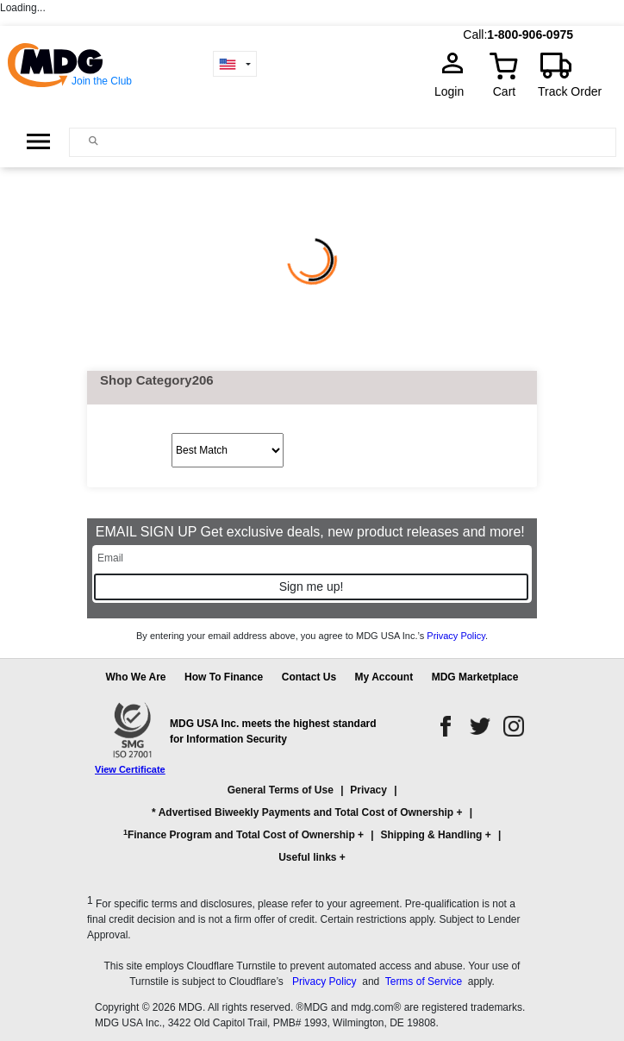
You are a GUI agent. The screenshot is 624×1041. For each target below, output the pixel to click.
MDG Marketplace (475, 677)
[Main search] (93, 141)
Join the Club (102, 81)
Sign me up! (311, 586)
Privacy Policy (456, 635)
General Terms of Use (281, 790)
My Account (384, 677)
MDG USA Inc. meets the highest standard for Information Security (273, 731)
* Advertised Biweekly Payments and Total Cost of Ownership (302, 812)
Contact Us (309, 677)
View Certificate (130, 769)
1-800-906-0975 (530, 34)
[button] (312, 831)
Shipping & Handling (431, 835)
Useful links (307, 857)
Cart (504, 91)
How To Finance (223, 677)
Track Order (570, 91)
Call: (475, 34)
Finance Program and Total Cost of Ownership (239, 835)
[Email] (312, 558)
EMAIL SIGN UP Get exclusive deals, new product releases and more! (312, 531)
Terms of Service (423, 981)
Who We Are (136, 677)
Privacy (368, 790)
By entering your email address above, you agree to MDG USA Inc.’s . (312, 635)
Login (454, 91)
